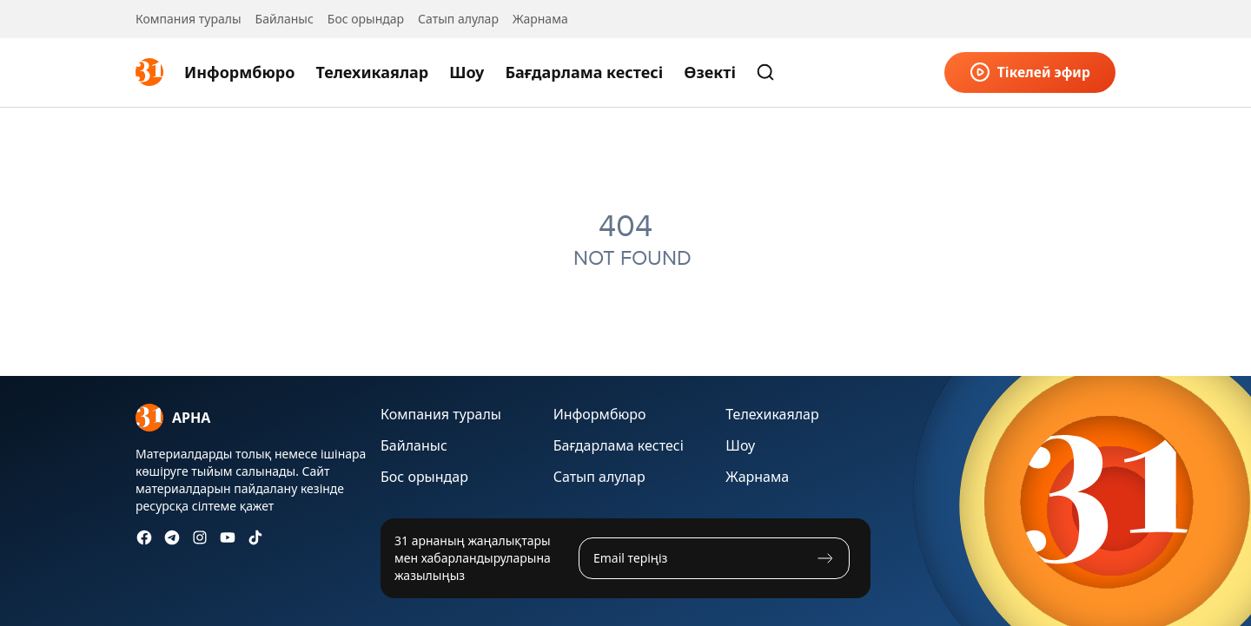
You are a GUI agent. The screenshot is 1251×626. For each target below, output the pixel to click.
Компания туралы (189, 18)
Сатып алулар (458, 18)
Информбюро (239, 73)
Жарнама (540, 18)
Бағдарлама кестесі (584, 73)
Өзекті (710, 73)
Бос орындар (366, 18)
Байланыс (284, 18)
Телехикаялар (371, 73)
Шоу (466, 73)
